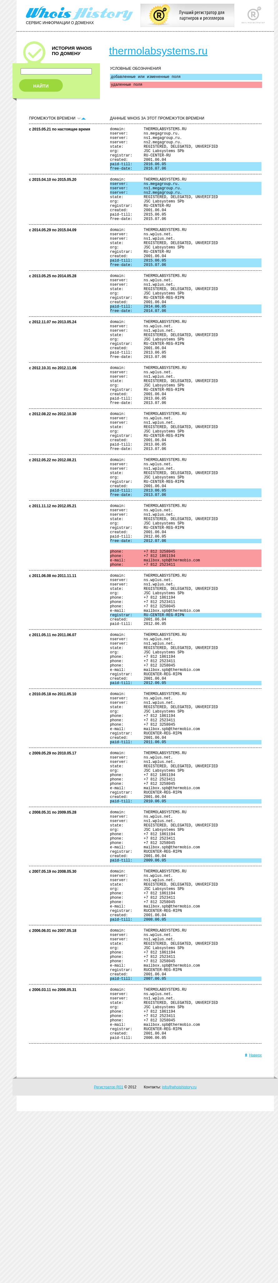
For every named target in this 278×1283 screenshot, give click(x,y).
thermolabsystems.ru (158, 51)
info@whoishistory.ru (179, 1259)
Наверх (253, 1227)
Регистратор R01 (108, 1259)
